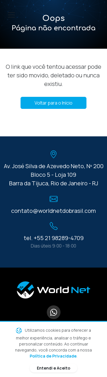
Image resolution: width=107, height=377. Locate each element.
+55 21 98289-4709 (59, 238)
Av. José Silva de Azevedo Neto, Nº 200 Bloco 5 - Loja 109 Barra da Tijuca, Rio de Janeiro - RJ (54, 174)
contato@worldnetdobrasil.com (53, 211)
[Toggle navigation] (11, 15)
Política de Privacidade (53, 356)
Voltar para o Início (53, 103)
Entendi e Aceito (53, 368)
